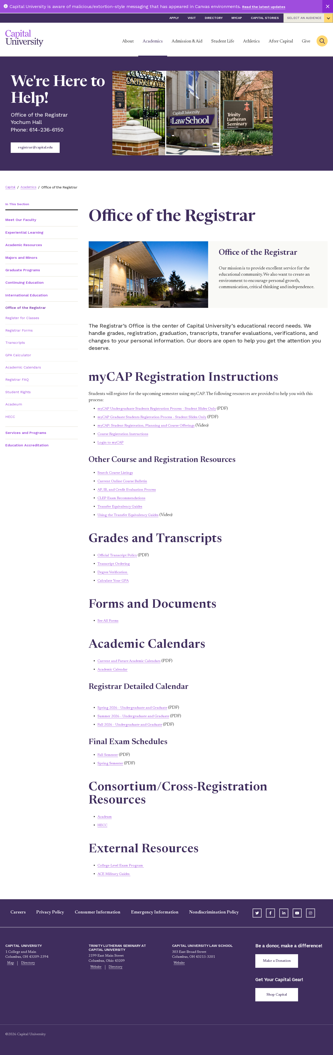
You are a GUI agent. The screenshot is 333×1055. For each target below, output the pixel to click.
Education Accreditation (27, 446)
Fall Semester (109, 755)
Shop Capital (278, 996)
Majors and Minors (21, 258)
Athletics (251, 41)
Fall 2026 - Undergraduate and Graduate (135, 724)
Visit (192, 18)
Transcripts (15, 343)
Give (306, 41)
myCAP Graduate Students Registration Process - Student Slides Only (162, 417)
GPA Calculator (18, 355)
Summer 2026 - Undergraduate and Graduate (139, 716)
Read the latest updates (268, 6)
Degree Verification (115, 572)
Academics (153, 41)
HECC (10, 417)
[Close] (327, 6)
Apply (174, 18)
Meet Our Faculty (20, 220)
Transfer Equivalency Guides (124, 506)
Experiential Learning (24, 233)
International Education (26, 296)
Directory (214, 18)
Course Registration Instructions (127, 434)
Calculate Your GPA (115, 580)
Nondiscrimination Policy (209, 912)
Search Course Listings (118, 472)
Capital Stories (265, 18)
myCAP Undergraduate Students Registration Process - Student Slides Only (167, 408)
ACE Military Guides (117, 874)
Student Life (222, 41)
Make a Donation (278, 961)
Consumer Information (92, 912)
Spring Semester (112, 763)
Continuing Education (24, 283)
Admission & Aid (187, 41)
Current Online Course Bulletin (126, 481)
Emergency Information (149, 912)
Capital (11, 187)
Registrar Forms (19, 331)
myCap (236, 18)
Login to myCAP (112, 442)
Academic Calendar (115, 669)
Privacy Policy (45, 912)
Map (9, 963)
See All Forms (109, 620)
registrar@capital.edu (35, 147)
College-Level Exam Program (124, 865)
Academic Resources (23, 245)
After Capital (281, 41)
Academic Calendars (23, 368)
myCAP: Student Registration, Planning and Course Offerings (154, 425)
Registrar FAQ (17, 380)
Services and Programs (25, 433)
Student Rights (18, 392)
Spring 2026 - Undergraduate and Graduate (138, 707)
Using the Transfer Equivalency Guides (133, 515)
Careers (12, 912)
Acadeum (13, 405)
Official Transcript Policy (120, 555)
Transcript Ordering (116, 563)
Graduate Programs (22, 270)
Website (94, 967)
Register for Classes (22, 318)
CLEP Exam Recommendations (125, 498)
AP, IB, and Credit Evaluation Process (131, 489)
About (128, 41)
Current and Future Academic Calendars (134, 661)
